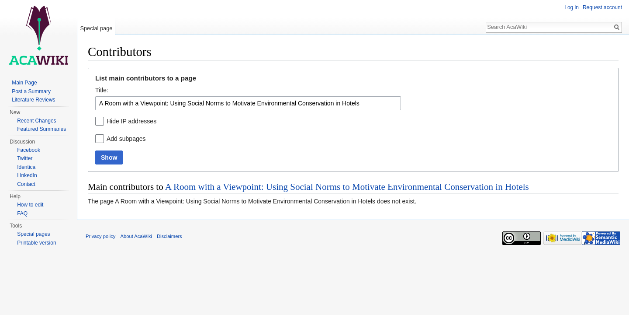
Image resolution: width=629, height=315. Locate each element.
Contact (26, 184)
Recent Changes (36, 121)
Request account (602, 7)
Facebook (28, 150)
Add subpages (126, 138)
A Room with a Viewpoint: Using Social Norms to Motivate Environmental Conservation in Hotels (347, 187)
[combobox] (248, 103)
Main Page (24, 83)
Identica (26, 167)
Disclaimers (169, 236)
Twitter (24, 158)
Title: (101, 90)
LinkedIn (27, 175)
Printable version (36, 243)
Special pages (33, 234)
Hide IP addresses (131, 121)
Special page (96, 28)
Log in (571, 7)
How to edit (30, 205)
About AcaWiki (136, 236)
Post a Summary (31, 91)
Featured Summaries (41, 129)
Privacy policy (100, 236)
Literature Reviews (33, 100)
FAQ (22, 213)
